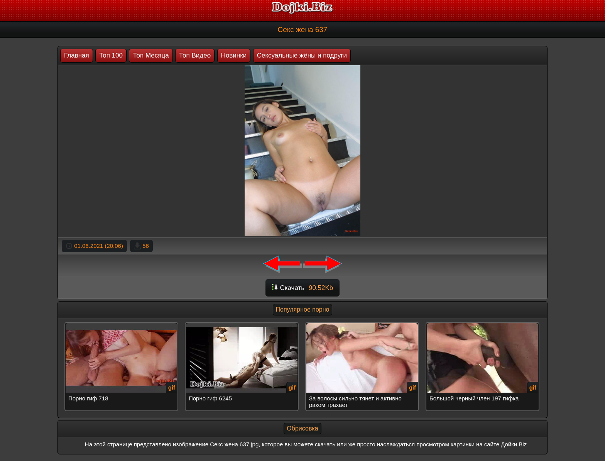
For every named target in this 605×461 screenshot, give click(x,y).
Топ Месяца (151, 55)
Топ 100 (111, 55)
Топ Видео (195, 55)
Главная (76, 55)
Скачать (302, 288)
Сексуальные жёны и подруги (302, 55)
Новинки (234, 55)
